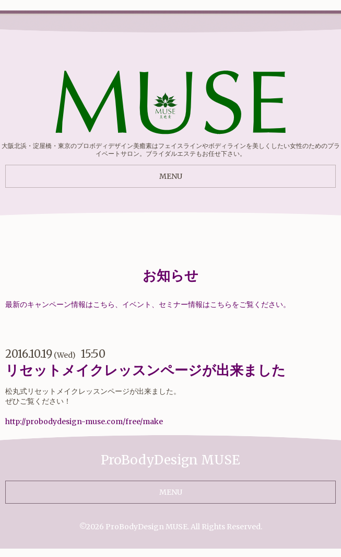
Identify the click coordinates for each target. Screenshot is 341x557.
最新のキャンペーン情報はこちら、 (63, 304)
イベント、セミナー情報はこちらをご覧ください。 (206, 304)
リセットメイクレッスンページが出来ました (145, 370)
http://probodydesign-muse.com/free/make (84, 421)
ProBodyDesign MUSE (146, 526)
